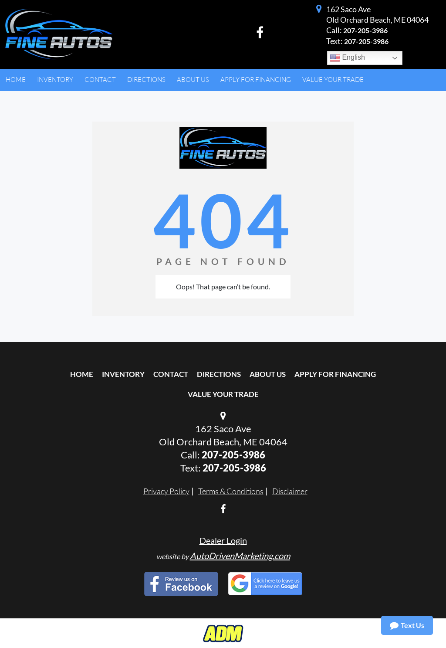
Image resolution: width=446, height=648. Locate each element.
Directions (219, 374)
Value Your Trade (223, 394)
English (347, 58)
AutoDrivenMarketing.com (240, 555)
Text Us (407, 625)
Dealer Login (223, 540)
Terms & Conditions (231, 491)
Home (81, 374)
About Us (268, 374)
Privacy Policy (166, 491)
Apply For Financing (335, 374)
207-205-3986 (365, 30)
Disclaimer (289, 491)
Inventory (123, 374)
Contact (170, 374)
